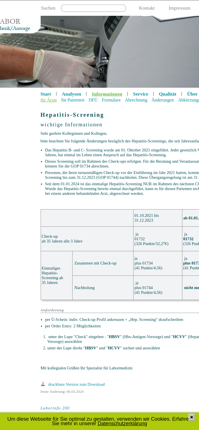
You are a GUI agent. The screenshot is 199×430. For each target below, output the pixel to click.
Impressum (179, 8)
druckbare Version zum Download (76, 384)
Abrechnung (136, 100)
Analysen (71, 94)
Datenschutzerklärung (122, 423)
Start (46, 94)
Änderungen (163, 100)
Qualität (167, 94)
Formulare (111, 100)
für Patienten (72, 100)
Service (140, 94)
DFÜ (93, 100)
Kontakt (147, 8)
